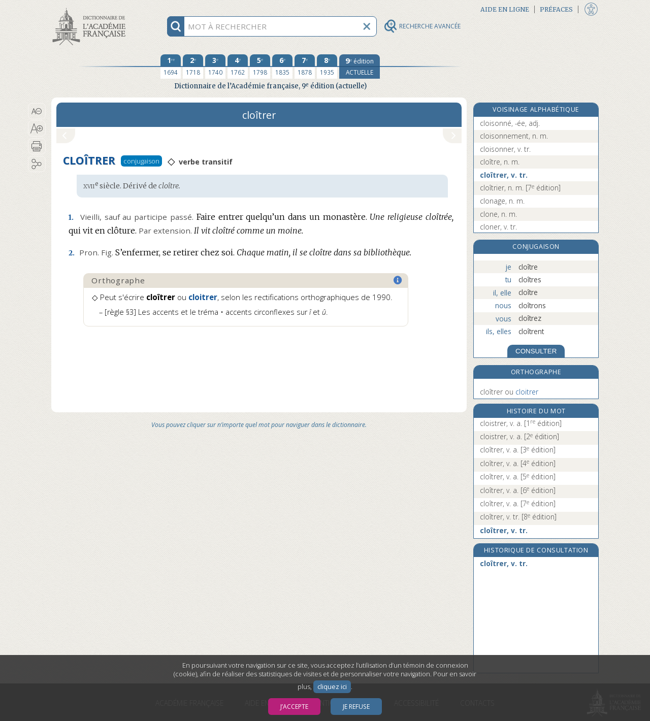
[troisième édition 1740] (215, 66)
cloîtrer (509, 392)
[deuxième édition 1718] (193, 66)
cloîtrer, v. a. (518, 449)
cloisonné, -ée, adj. (510, 123)
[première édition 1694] (170, 66)
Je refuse (356, 706)
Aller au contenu (91, 9)
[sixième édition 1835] (282, 66)
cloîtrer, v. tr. (504, 175)
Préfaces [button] (556, 9)
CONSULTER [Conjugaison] (536, 351)
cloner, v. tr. (498, 227)
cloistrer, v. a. (521, 423)
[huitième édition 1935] (327, 66)
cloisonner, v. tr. (505, 149)
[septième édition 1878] (305, 66)
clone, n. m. (498, 214)
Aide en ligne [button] (504, 9)
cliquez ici (332, 686)
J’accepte (294, 706)
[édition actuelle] (359, 66)
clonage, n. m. (502, 201)
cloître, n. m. (499, 162)
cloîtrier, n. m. (520, 187)
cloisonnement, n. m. (514, 136)
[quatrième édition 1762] (238, 66)
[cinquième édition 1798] (260, 66)
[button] (37, 111)
